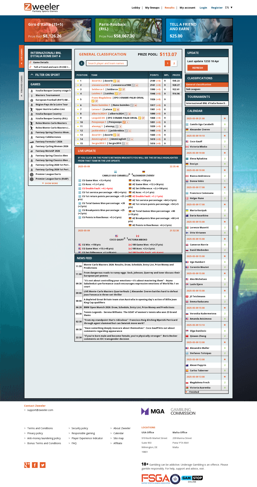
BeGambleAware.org (218, 468)
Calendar (119, 433)
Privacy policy (35, 433)
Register (217, 7)
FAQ (74, 443)
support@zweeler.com (40, 410)
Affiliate (118, 443)
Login (203, 7)
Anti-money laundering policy (44, 438)
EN (229, 7)
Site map (119, 438)
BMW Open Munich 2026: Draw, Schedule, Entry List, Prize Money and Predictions (129, 307)
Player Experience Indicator (87, 438)
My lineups (152, 7)
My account (187, 7)
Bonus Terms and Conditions (44, 443)
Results (170, 7)
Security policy (80, 428)
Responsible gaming (83, 433)
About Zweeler (122, 428)
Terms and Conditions (40, 428)
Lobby (136, 7)
